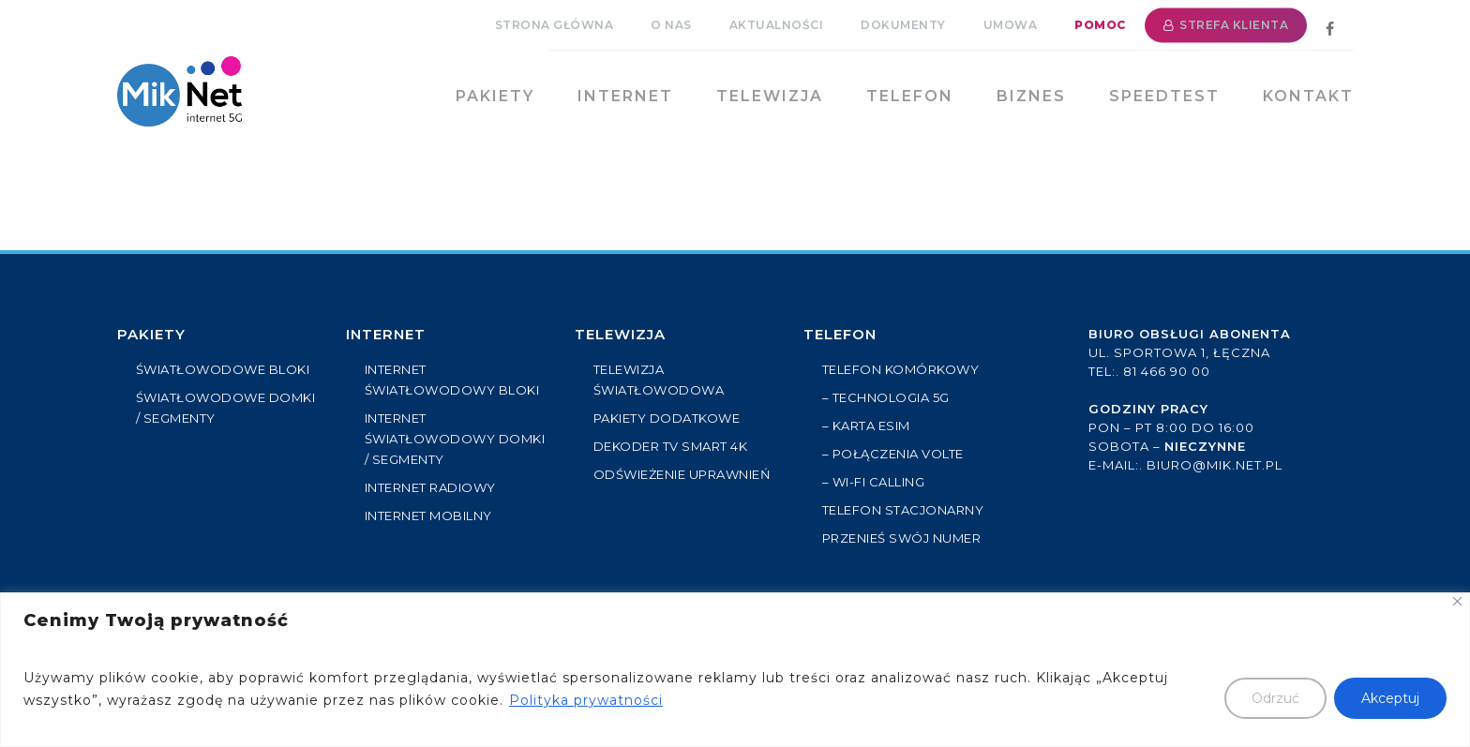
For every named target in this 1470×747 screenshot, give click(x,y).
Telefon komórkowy (901, 369)
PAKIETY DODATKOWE (667, 418)
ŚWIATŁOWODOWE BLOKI (223, 369)
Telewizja (620, 334)
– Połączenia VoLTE (893, 453)
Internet (386, 334)
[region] (735, 669)
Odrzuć (1275, 698)
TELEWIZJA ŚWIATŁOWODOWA (659, 379)
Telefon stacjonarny (903, 509)
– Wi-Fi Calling (873, 481)
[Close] (1457, 601)
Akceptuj (1390, 698)
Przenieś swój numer (902, 537)
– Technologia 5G (886, 397)
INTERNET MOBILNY (428, 515)
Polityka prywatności (586, 700)
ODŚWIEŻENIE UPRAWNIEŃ (682, 474)
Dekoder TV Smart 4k (670, 446)
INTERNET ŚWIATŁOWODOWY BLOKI (452, 379)
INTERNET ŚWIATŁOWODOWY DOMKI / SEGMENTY (455, 439)
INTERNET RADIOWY (430, 487)
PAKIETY (151, 334)
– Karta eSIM (866, 425)
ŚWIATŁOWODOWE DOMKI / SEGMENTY (226, 408)
